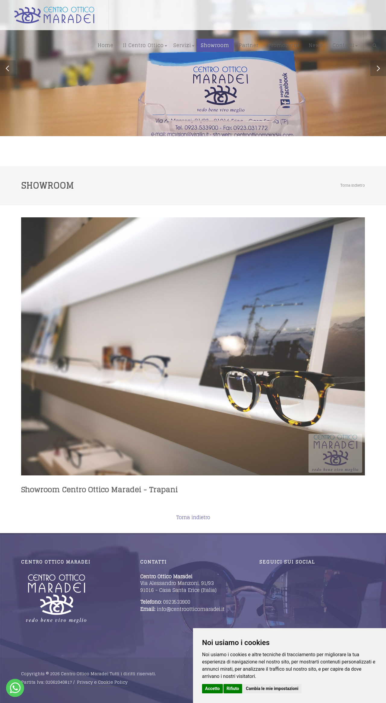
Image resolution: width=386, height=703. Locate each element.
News (316, 45)
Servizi (182, 45)
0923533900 (176, 602)
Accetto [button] (212, 688)
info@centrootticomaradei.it (191, 609)
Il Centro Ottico (143, 45)
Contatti (343, 45)
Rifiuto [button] (232, 688)
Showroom (215, 45)
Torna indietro (352, 185)
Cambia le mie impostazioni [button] (272, 688)
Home (105, 45)
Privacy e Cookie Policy (102, 682)
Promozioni (283, 45)
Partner (248, 45)
